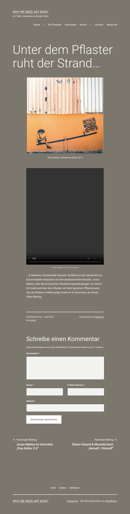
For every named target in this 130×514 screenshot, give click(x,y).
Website (30, 401)
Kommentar (33, 353)
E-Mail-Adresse (76, 385)
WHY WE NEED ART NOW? (30, 12)
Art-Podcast (54, 24)
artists (83, 24)
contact (99, 24)
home (37, 24)
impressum (72, 501)
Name (30, 385)
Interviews (70, 24)
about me (112, 24)
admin (33, 320)
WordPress (111, 501)
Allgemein (99, 317)
